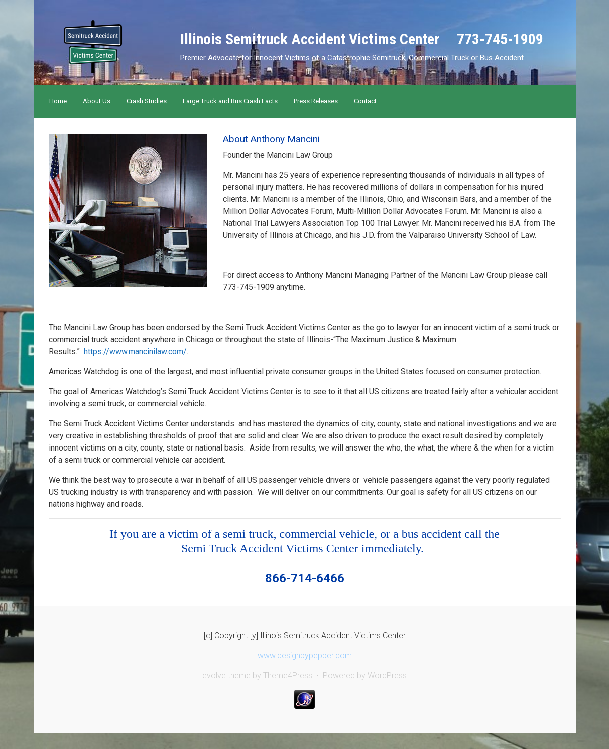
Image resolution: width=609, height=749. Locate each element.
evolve (214, 675)
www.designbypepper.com (305, 655)
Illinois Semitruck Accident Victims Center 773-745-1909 (361, 39)
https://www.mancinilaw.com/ (135, 351)
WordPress (387, 675)
